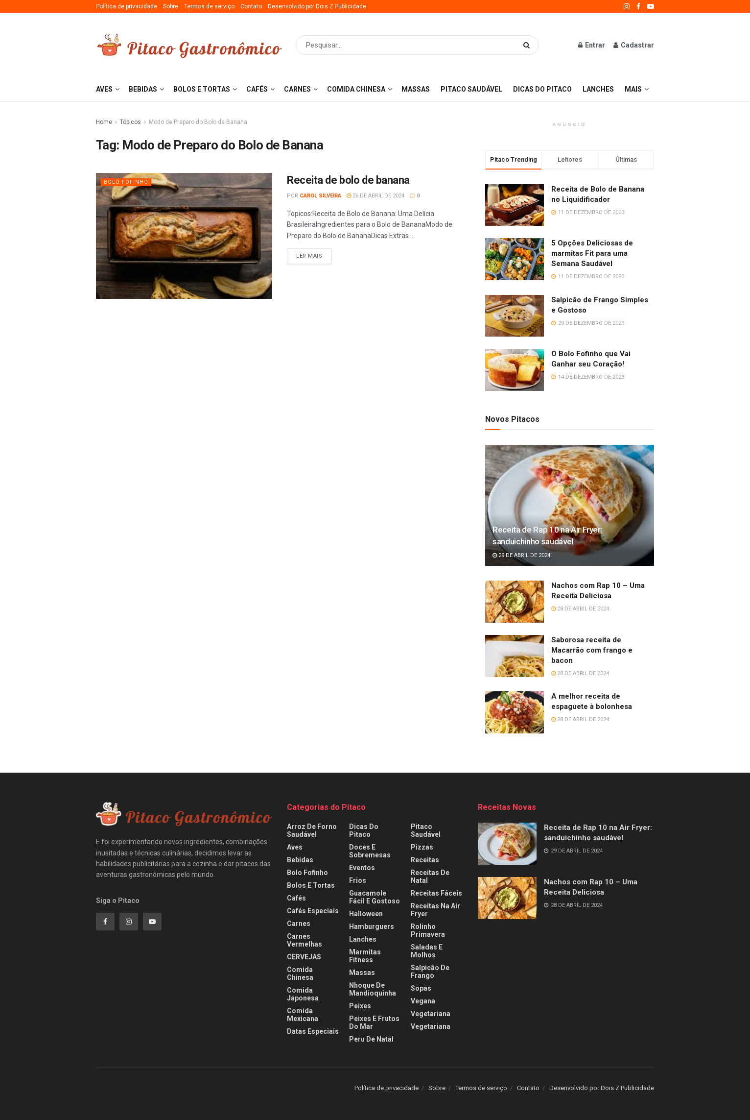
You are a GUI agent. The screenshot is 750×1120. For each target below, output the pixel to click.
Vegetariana (430, 1014)
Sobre (170, 6)
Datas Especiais (313, 1031)
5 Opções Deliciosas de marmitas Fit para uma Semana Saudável (592, 253)
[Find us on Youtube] (152, 921)
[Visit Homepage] (189, 45)
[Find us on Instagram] (128, 921)
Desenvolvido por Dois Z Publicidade (317, 6)
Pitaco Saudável (471, 89)
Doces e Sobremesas (370, 851)
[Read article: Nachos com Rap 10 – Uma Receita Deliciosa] (514, 602)
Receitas (425, 860)
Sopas (421, 988)
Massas (415, 89)
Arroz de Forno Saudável (312, 830)
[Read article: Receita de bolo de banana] (184, 236)
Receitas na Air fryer (435, 910)
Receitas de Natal (430, 876)
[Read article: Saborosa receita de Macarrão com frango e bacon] (514, 656)
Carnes (297, 89)
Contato (251, 6)
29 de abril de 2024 (521, 555)
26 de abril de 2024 (375, 196)
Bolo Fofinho (126, 182)
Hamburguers (371, 926)
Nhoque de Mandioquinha (372, 989)
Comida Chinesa (356, 89)
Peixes (360, 1006)
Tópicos (130, 122)
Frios (357, 880)
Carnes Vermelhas (304, 940)
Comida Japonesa (303, 994)
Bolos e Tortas (201, 89)
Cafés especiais (313, 911)
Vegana (423, 1001)
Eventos (362, 868)
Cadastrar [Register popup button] (633, 45)
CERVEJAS (304, 957)
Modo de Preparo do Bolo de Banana (198, 122)
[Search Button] (528, 45)
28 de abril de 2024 (580, 609)
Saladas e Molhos (427, 951)
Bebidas (143, 89)
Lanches (598, 89)
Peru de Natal (371, 1039)
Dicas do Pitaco (542, 89)
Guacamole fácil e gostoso (374, 897)
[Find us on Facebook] (105, 921)
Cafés (257, 89)
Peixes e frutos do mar (374, 1022)
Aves (104, 89)
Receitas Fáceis (436, 893)
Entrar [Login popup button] (591, 45)
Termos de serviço (209, 6)
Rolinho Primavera (428, 930)
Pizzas (422, 847)
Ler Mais (313, 253)
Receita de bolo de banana (348, 180)
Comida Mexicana (302, 1015)
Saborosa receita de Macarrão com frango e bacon (592, 650)
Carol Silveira (320, 196)
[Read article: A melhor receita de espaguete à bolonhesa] (514, 712)
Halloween (366, 914)
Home (104, 122)
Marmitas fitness (365, 956)
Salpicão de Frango (430, 971)
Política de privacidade (126, 6)
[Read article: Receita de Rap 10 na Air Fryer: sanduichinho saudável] (569, 505)
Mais (633, 89)
